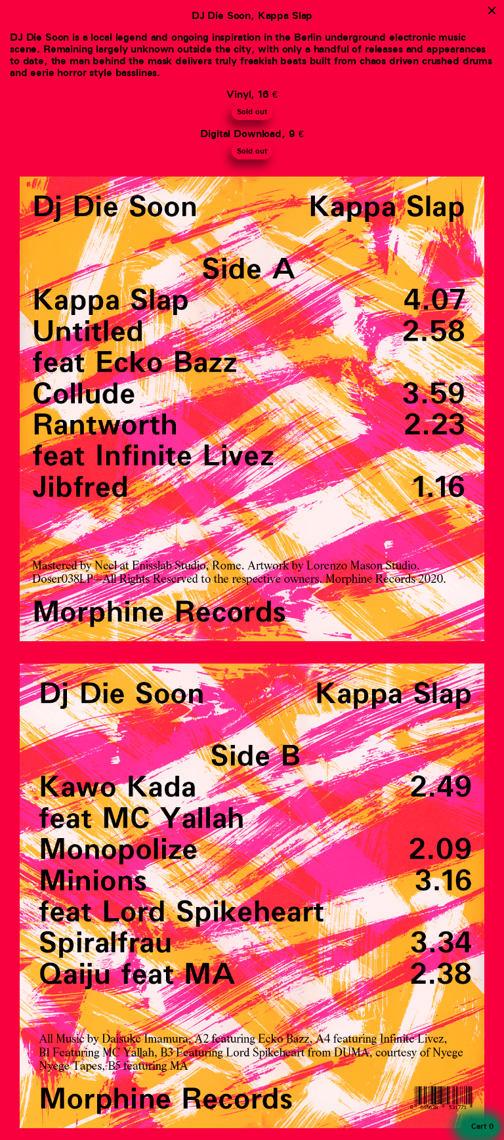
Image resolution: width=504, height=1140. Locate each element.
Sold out (252, 112)
